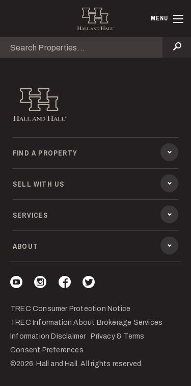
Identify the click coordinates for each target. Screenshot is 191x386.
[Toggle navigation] (167, 19)
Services (95, 216)
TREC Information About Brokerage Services (86, 322)
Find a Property (95, 154)
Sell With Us (95, 185)
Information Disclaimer (48, 336)
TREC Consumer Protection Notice (70, 309)
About (95, 247)
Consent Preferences (47, 350)
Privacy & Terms (117, 336)
